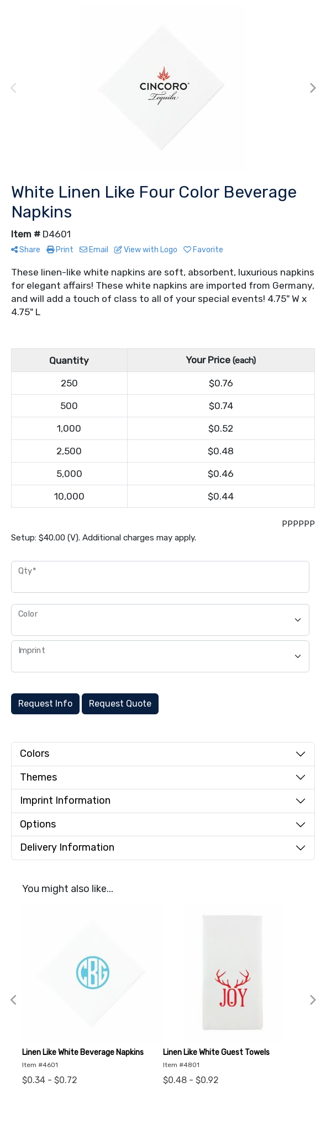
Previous (13, 88)
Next (312, 88)
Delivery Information (67, 847)
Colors (34, 753)
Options (38, 824)
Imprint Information (65, 800)
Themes (38, 777)
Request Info (45, 703)
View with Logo (145, 249)
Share (25, 249)
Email (94, 249)
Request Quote (120, 703)
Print (59, 249)
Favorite (203, 249)
